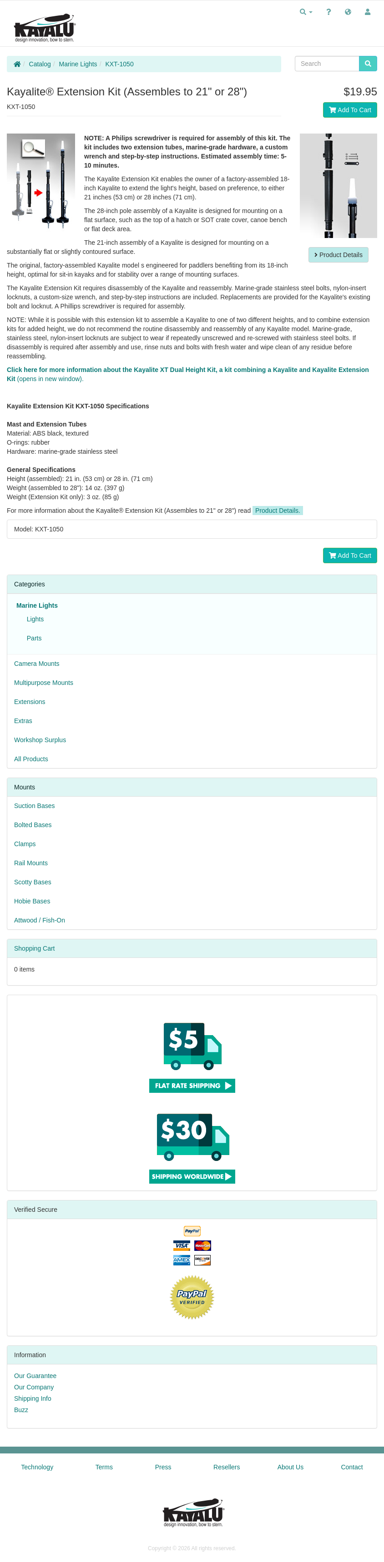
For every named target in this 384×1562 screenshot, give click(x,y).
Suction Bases (34, 805)
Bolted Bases (33, 824)
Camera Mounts (37, 663)
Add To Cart (350, 110)
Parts (32, 638)
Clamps (24, 844)
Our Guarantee (35, 1375)
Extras (23, 720)
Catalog (40, 64)
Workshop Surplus (40, 740)
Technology (37, 1467)
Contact (352, 1467)
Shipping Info (32, 1398)
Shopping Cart (34, 948)
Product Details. (277, 510)
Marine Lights (78, 64)
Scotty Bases (32, 882)
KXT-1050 (119, 64)
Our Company (34, 1387)
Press (163, 1467)
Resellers (226, 1467)
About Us (291, 1467)
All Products (31, 759)
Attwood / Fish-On (39, 920)
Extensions (29, 701)
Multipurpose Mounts (43, 682)
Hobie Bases (32, 901)
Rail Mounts (31, 863)
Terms (104, 1467)
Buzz (21, 1409)
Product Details (338, 254)
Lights (33, 619)
